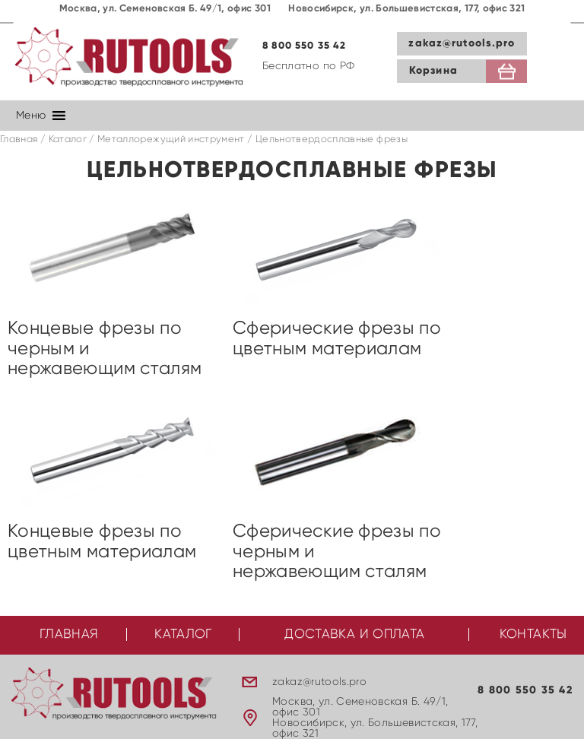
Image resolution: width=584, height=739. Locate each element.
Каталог (68, 139)
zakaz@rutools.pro (461, 43)
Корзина (433, 70)
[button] (31, 115)
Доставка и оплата (354, 634)
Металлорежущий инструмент (171, 139)
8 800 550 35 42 (304, 46)
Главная (18, 139)
